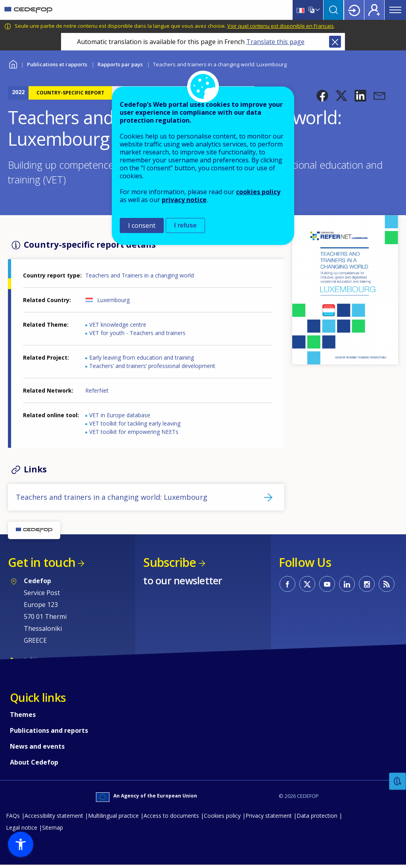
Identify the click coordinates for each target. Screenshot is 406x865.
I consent (141, 225)
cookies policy (258, 191)
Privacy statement (268, 815)
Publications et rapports (57, 64)
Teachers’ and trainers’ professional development (152, 366)
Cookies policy (222, 815)
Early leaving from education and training (141, 357)
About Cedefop (34, 762)
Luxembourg (113, 300)
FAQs (13, 815)
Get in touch (41, 562)
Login (354, 10)
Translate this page (275, 41)
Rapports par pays (120, 64)
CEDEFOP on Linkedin (347, 584)
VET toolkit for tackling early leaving (134, 423)
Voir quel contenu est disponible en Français (280, 25)
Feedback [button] (397, 781)
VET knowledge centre (117, 324)
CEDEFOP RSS (387, 584)
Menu (395, 10)
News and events (37, 746)
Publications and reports (49, 730)
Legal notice (21, 827)
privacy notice (184, 199)
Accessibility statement (54, 815)
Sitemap (52, 827)
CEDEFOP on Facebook (287, 584)
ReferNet (97, 390)
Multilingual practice (113, 815)
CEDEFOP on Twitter (307, 584)
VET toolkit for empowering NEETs (133, 431)
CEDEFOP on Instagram (367, 584)
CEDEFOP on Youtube (327, 584)
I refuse (185, 225)
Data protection (317, 815)
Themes (23, 714)
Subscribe (169, 562)
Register (374, 10)
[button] (322, 96)
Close (335, 42)
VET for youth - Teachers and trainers (137, 333)
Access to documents (171, 815)
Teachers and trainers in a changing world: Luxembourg (111, 497)
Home (13, 63)
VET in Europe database (119, 415)
